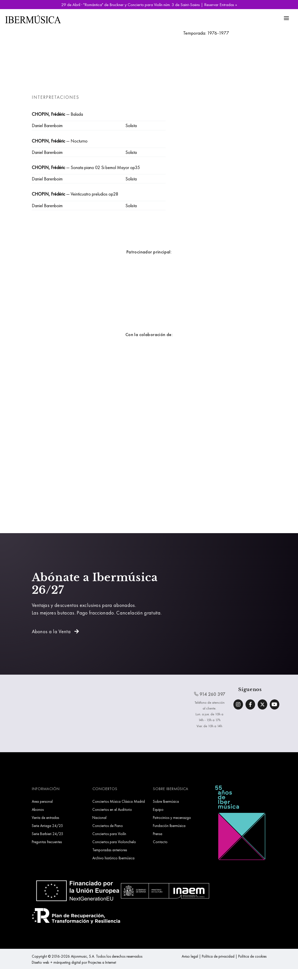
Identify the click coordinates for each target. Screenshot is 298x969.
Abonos (38, 809)
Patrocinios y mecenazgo (172, 817)
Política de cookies (252, 956)
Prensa (157, 833)
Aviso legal (190, 956)
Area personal (42, 801)
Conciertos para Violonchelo (114, 841)
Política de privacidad (218, 956)
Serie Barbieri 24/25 (47, 833)
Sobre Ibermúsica (166, 801)
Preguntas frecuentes (47, 841)
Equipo (158, 809)
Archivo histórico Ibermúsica (113, 858)
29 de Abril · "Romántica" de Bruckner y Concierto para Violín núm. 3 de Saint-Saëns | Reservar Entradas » (149, 4)
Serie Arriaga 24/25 (47, 825)
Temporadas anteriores (109, 849)
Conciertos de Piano (107, 825)
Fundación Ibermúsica (169, 825)
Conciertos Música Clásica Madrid (118, 801)
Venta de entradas (45, 817)
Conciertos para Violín (109, 833)
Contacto (160, 841)
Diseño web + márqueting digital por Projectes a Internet (74, 962)
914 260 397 (210, 694)
